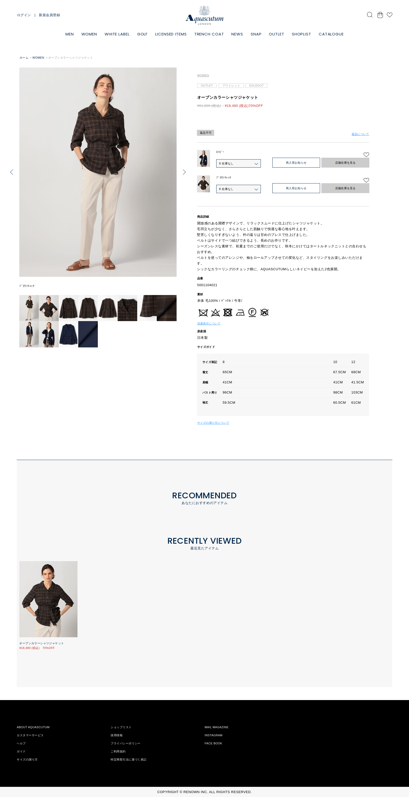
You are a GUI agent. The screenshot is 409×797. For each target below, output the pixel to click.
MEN (69, 34)
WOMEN (89, 34)
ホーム (24, 57)
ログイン (24, 15)
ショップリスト (121, 727)
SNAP (256, 34)
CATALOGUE (331, 34)
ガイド (21, 751)
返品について (360, 134)
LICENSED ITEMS (171, 34)
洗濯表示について (209, 323)
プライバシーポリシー (125, 743)
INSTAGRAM (213, 735)
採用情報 (117, 735)
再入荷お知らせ (296, 162)
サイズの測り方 (27, 759)
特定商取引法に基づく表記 (128, 759)
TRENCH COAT (209, 34)
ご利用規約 (118, 751)
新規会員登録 (49, 15)
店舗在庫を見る (345, 162)
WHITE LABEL (117, 34)
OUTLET (276, 34)
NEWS (237, 34)
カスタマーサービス (30, 735)
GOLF (142, 34)
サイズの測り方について (213, 422)
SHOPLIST (301, 34)
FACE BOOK (213, 743)
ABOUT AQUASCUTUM (33, 727)
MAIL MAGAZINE (216, 727)
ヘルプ (21, 743)
